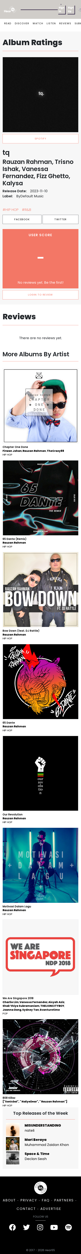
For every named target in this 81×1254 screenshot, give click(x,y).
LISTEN (51, 23)
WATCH (38, 23)
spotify (40, 138)
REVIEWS (65, 23)
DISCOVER (22, 23)
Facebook (22, 219)
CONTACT (26, 1208)
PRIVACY (28, 1200)
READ (7, 23)
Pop (5, 1013)
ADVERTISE (50, 1208)
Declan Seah (36, 1158)
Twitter (60, 219)
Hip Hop (7, 454)
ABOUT (9, 1200)
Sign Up (71, 9)
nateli (29, 1130)
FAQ (46, 1200)
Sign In (61, 9)
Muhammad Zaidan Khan (47, 1144)
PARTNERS (64, 1200)
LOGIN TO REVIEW (40, 294)
